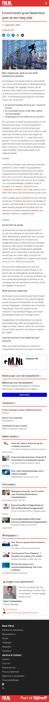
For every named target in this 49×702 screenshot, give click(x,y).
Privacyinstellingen (10, 680)
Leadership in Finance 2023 (14, 189)
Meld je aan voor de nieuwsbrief (20, 375)
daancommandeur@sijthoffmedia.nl (22, 612)
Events (5, 638)
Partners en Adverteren (12, 630)
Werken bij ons (8, 667)
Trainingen (6, 642)
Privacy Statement (10, 672)
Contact (5, 659)
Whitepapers (9, 535)
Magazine (6, 647)
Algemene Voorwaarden (13, 676)
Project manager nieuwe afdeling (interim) (22, 410)
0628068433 (12, 609)
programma (34, 210)
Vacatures (8, 403)
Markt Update (10, 436)
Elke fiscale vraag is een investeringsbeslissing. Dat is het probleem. (26, 567)
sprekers (6, 213)
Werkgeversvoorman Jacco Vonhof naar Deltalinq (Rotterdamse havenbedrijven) (27, 494)
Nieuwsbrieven (8, 634)
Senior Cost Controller (12, 418)
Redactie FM (8, 30)
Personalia (8, 484)
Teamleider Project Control (14, 426)
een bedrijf (24, 198)
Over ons (6, 663)
